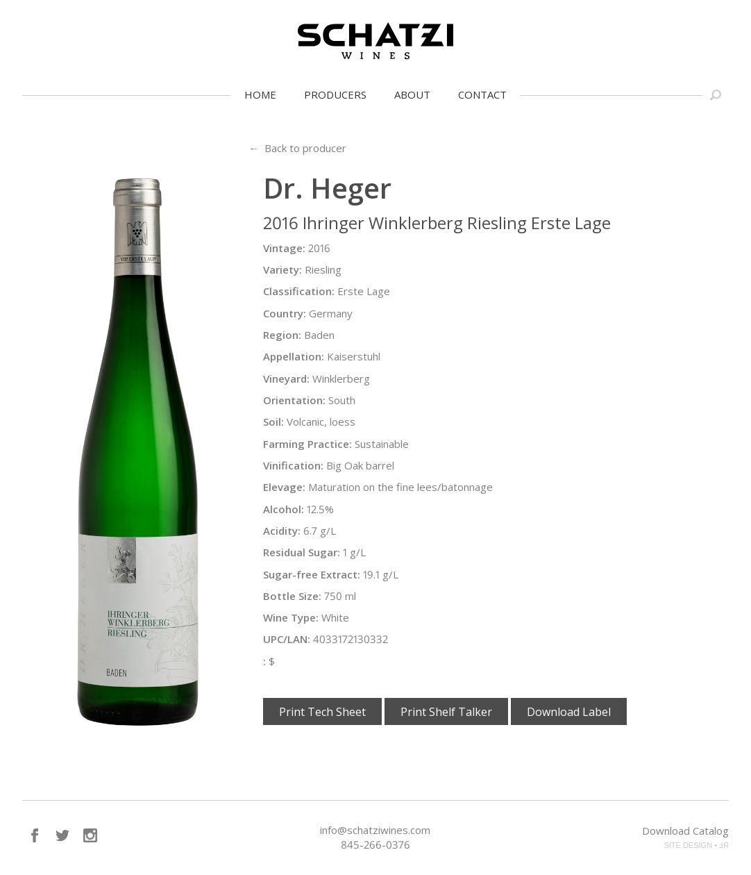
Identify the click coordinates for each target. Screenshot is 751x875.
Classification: (299, 291)
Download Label (569, 711)
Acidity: (282, 531)
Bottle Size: (292, 596)
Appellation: (293, 356)
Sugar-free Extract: (311, 574)
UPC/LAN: (286, 639)
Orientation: (294, 400)
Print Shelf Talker (446, 711)
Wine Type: (291, 617)
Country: (284, 313)
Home (260, 94)
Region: (282, 335)
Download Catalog (685, 831)
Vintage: (284, 248)
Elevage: (284, 487)
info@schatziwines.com (375, 830)
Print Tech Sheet (322, 711)
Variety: (282, 269)
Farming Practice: (307, 444)
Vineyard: (286, 378)
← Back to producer (297, 148)
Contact (482, 94)
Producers (335, 94)
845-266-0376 (375, 844)
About (412, 94)
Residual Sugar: (301, 552)
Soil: (273, 421)
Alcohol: (283, 509)
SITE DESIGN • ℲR (696, 845)
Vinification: (293, 465)
